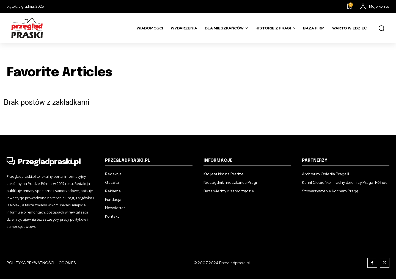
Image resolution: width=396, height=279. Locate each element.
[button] (381, 28)
